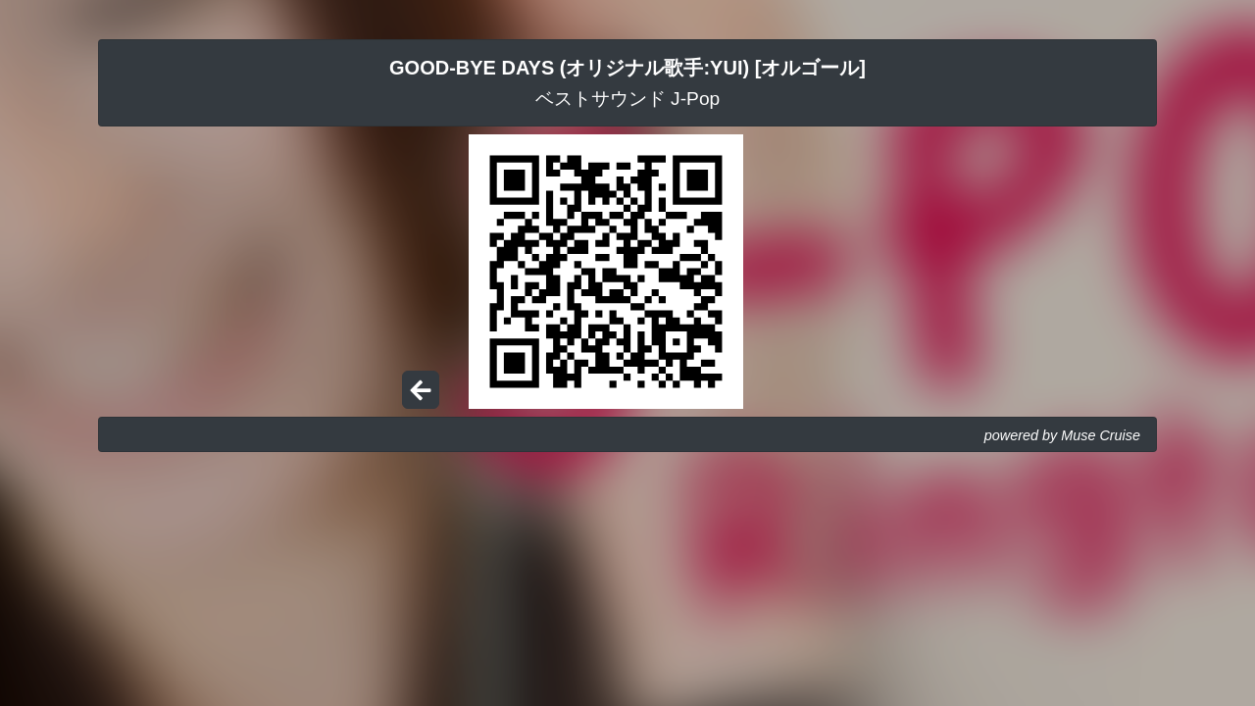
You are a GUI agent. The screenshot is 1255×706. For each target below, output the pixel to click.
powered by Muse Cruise (1062, 435)
